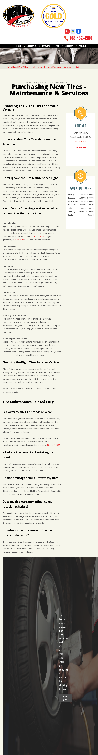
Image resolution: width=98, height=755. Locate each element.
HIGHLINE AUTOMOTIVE (16, 67)
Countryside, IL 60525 (64, 82)
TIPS (57, 46)
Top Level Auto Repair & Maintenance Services (50, 67)
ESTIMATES (46, 46)
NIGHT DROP (69, 46)
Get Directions (80, 141)
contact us (19, 239)
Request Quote (65, 698)
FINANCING (82, 46)
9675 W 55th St (46, 82)
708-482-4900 (81, 38)
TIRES (76, 67)
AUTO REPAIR (31, 46)
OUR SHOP (18, 46)
